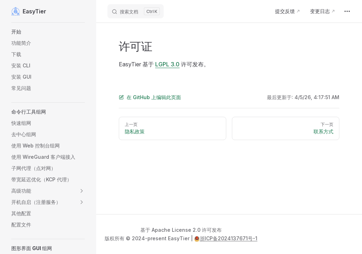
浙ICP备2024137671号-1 (225, 238)
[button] (48, 31)
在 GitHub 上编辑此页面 (150, 97)
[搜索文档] (135, 11)
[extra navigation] (347, 11)
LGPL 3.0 (167, 64)
